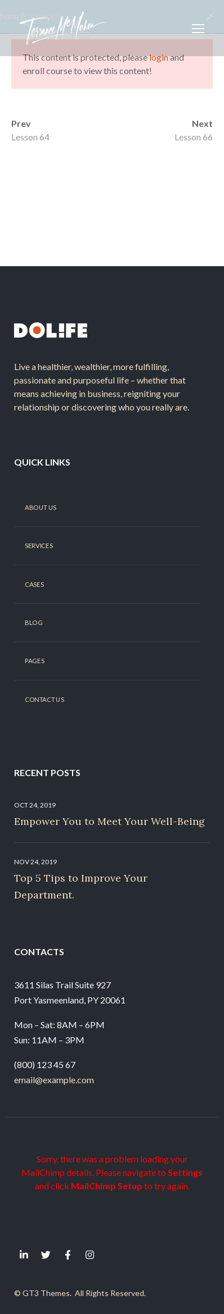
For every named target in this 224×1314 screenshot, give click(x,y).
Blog (33, 623)
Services (38, 546)
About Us (40, 507)
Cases (34, 584)
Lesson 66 (193, 136)
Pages (34, 661)
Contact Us (44, 699)
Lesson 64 (30, 136)
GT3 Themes (46, 1293)
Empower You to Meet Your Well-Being (109, 821)
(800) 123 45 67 (44, 1064)
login (158, 57)
